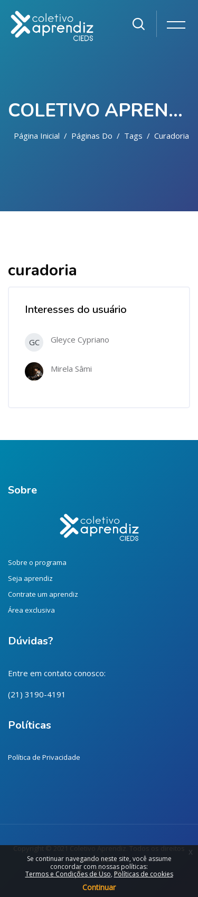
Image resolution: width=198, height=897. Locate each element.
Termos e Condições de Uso (68, 873)
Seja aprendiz (30, 578)
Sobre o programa (37, 562)
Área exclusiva (31, 610)
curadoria (171, 135)
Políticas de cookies (143, 873)
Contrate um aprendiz (43, 594)
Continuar (99, 887)
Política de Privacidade (44, 757)
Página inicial (37, 135)
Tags (133, 135)
